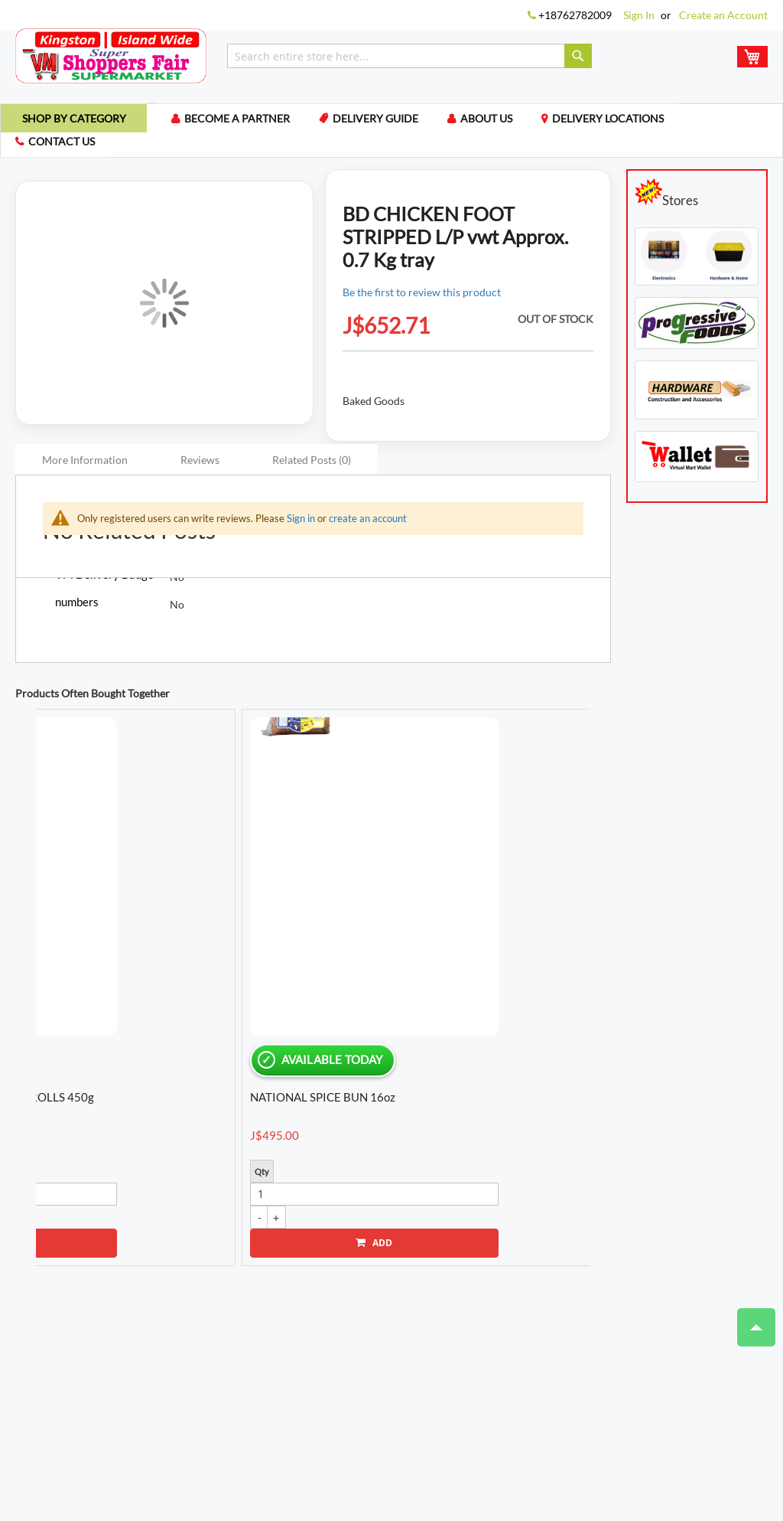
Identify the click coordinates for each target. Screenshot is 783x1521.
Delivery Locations (630, 121)
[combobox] (409, 56)
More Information (85, 464)
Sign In (639, 14)
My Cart (219, 1385)
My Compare (283, 1385)
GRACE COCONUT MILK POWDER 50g (374, 946)
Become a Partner (250, 121)
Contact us (63, 145)
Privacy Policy (269, 1431)
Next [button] (597, 917)
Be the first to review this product (422, 296)
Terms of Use (191, 1431)
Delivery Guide (391, 121)
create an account (368, 523)
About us (505, 121)
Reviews (199, 464)
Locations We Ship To (465, 1431)
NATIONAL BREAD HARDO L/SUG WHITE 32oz (511, 947)
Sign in (301, 523)
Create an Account (723, 14)
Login (174, 1385)
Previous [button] (15, 917)
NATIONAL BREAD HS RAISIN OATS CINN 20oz (241, 947)
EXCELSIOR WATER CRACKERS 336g (96, 946)
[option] (101, 887)
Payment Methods (359, 1431)
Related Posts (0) (311, 464)
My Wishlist (355, 1385)
